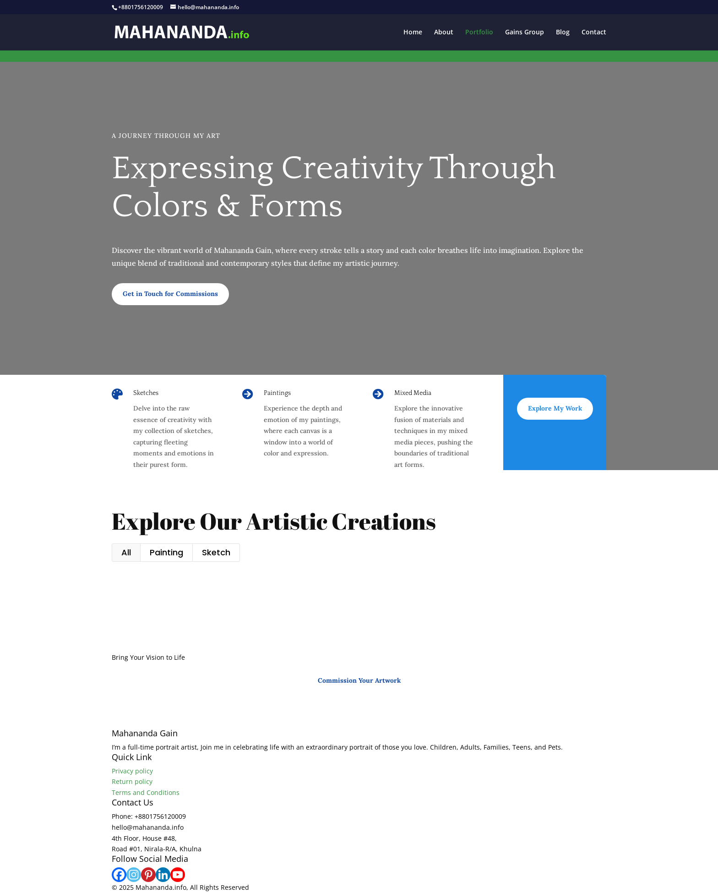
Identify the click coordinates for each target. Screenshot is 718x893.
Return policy (132, 781)
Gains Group (524, 32)
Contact (594, 32)
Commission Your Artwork (359, 680)
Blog (563, 32)
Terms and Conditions (146, 792)
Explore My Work (555, 408)
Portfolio (479, 32)
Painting (166, 552)
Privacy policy (132, 771)
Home (412, 32)
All (126, 552)
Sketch (216, 552)
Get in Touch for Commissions (170, 294)
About (443, 32)
